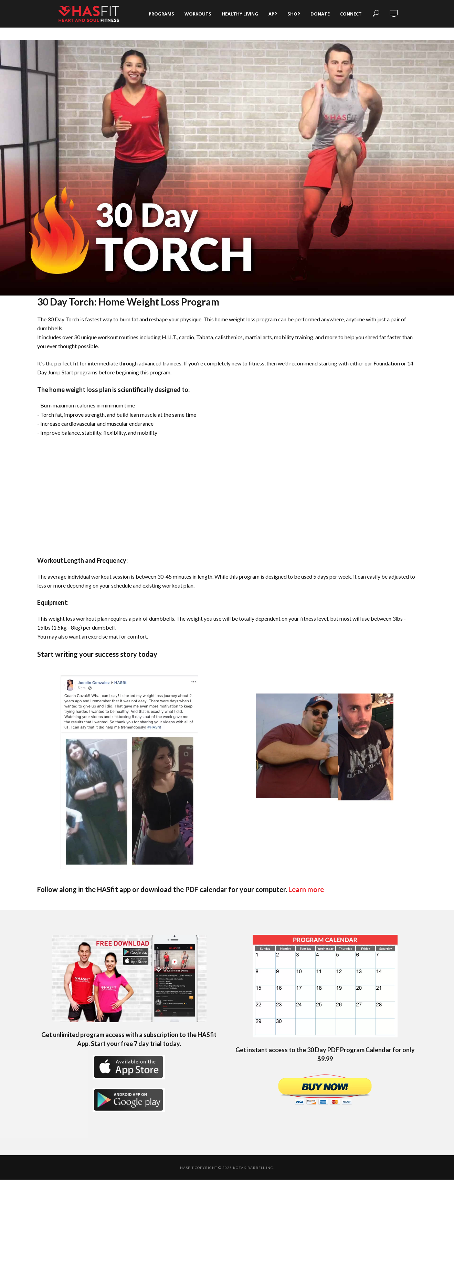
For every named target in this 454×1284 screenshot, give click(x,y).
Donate (320, 14)
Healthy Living (240, 14)
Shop (293, 14)
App (272, 14)
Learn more (306, 889)
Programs (161, 14)
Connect (351, 14)
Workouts (197, 14)
